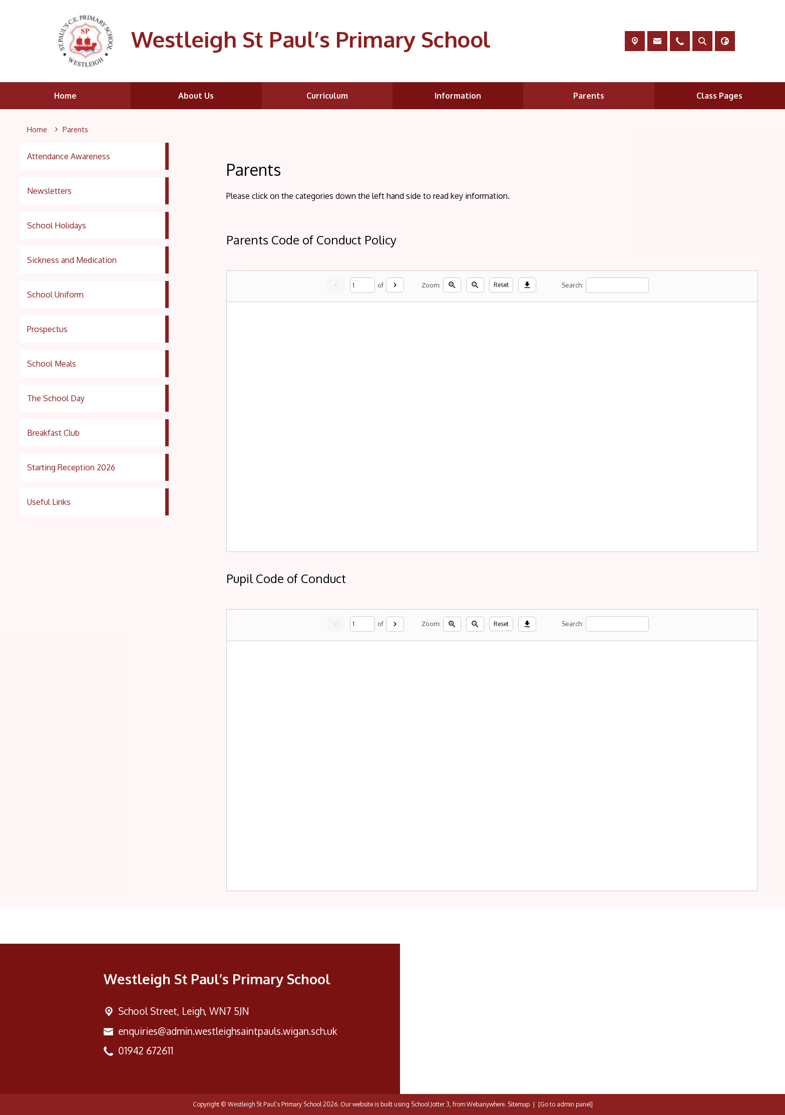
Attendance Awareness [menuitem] (68, 156)
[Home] (37, 129)
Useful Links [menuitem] (49, 502)
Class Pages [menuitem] (719, 96)
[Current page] (362, 285)
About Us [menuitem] (196, 96)
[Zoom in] (452, 285)
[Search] (617, 285)
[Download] (527, 285)
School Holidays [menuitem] (56, 225)
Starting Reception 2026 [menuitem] (71, 467)
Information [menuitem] (458, 96)
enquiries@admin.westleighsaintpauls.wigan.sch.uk (227, 1031)
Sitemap (519, 1104)
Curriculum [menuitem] (327, 96)
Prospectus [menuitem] (47, 329)
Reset (501, 285)
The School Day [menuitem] (56, 398)
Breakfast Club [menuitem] (53, 433)
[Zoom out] (475, 285)
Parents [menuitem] (588, 96)
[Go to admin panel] (565, 1104)
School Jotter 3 (430, 1104)
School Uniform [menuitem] (55, 295)
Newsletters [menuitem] (49, 191)
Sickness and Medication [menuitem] (72, 260)
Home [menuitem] (65, 96)
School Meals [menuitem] (51, 364)
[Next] (395, 285)
